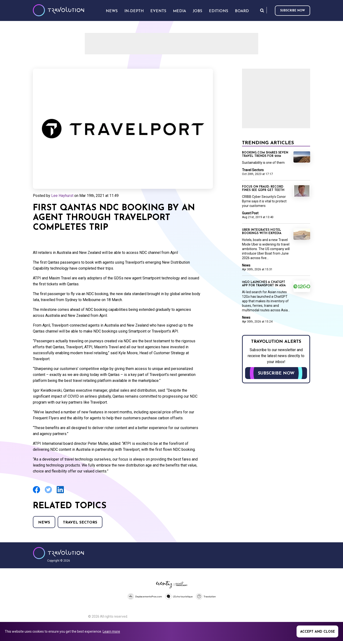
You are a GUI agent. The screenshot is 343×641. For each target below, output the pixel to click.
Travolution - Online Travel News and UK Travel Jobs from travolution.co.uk (58, 553)
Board (242, 11)
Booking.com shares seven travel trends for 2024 (265, 154)
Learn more (111, 631)
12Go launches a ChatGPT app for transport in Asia (264, 284)
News (44, 522)
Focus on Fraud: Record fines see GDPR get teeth (263, 188)
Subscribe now (292, 10)
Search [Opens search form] (262, 10)
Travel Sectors (80, 522)
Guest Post (250, 213)
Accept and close (317, 632)
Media (179, 11)
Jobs (197, 11)
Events (158, 11)
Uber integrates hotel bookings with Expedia (261, 232)
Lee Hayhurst (62, 195)
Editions (218, 11)
